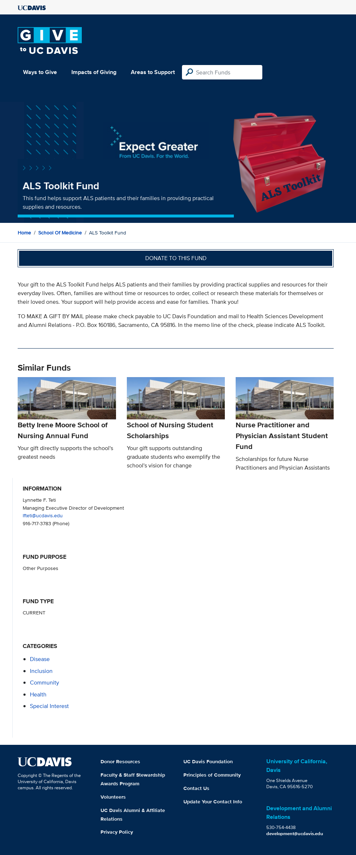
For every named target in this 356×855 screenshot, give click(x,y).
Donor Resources (120, 761)
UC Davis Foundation (208, 761)
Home (24, 232)
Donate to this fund (175, 258)
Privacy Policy (117, 831)
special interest (49, 706)
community (44, 682)
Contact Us (196, 788)
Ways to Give (40, 72)
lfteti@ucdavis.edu (43, 515)
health (38, 694)
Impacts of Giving (93, 72)
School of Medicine (60, 232)
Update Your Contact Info (212, 801)
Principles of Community (212, 774)
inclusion (41, 671)
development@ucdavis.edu (294, 833)
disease (40, 659)
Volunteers (113, 796)
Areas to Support (153, 72)
